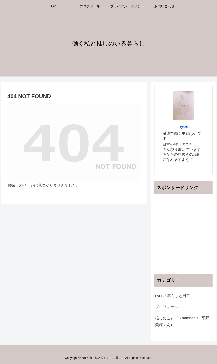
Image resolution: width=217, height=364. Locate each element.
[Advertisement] (185, 238)
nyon (183, 126)
